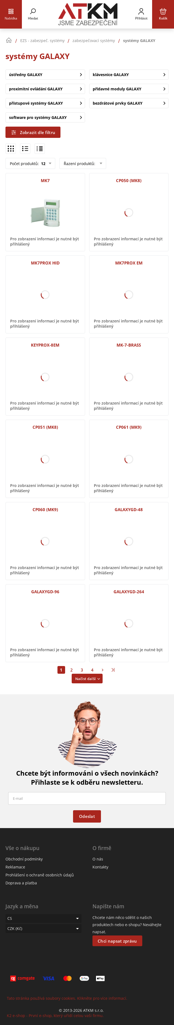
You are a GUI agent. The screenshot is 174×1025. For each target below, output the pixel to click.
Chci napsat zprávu (117, 941)
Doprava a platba (21, 882)
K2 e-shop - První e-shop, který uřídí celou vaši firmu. (55, 1015)
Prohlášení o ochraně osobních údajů (39, 875)
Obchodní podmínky (24, 859)
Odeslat (87, 816)
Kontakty (100, 867)
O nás (97, 859)
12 (42, 163)
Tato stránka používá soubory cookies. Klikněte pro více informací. (67, 998)
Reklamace (15, 867)
